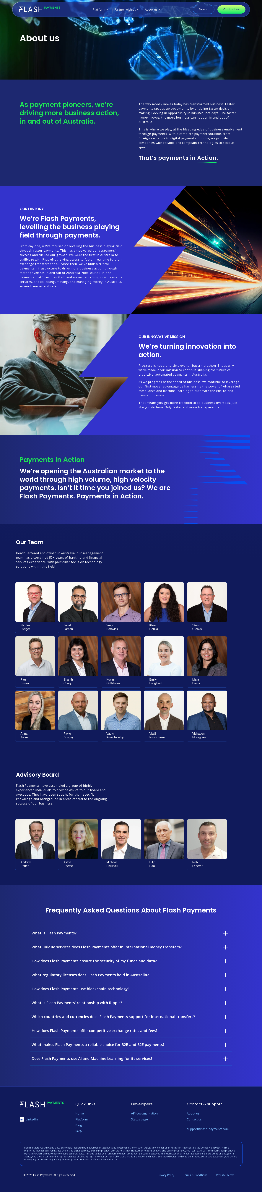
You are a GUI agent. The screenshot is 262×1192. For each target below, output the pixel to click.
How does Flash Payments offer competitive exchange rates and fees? (94, 1030)
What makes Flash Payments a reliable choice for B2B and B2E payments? (98, 1044)
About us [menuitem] (152, 10)
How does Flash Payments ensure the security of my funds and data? (94, 961)
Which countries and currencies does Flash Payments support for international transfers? (113, 1016)
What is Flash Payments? (54, 933)
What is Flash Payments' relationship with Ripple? (77, 1002)
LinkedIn (29, 1119)
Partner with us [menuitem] (126, 10)
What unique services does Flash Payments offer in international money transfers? (107, 947)
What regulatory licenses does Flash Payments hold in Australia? (90, 975)
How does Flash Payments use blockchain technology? (80, 988)
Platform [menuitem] (100, 10)
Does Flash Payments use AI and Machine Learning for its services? (92, 1058)
